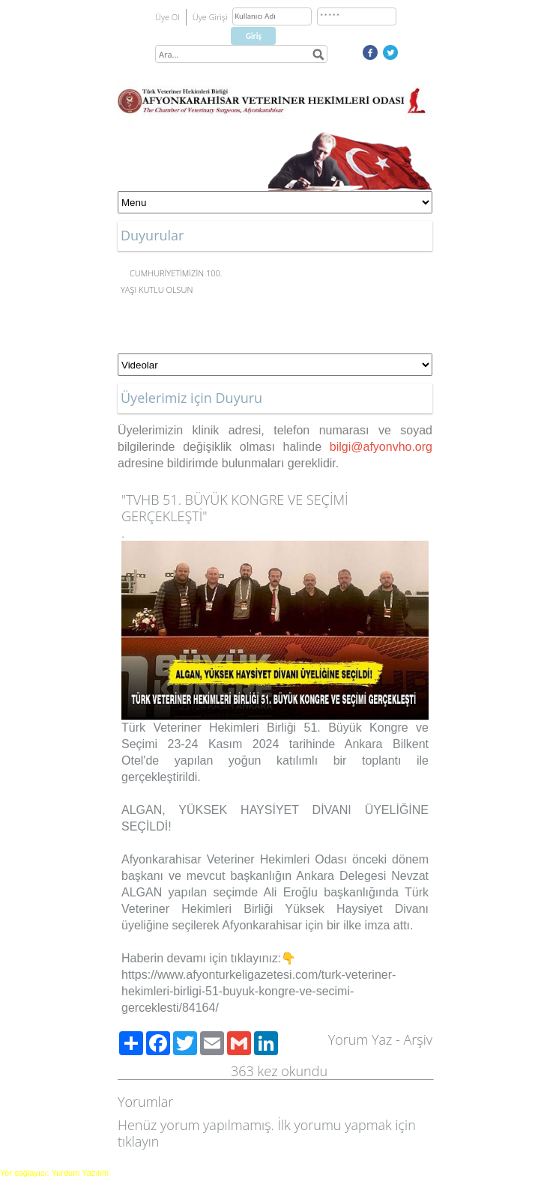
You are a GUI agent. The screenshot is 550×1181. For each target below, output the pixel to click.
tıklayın (138, 1141)
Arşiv (417, 1039)
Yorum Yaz (360, 1039)
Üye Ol (167, 16)
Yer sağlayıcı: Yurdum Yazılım (54, 1172)
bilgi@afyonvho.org (381, 446)
